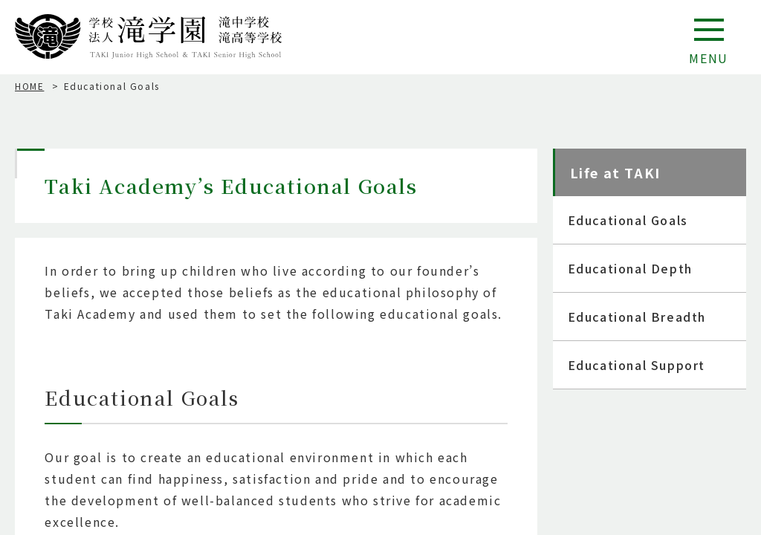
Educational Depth (630, 268)
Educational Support (636, 365)
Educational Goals (628, 220)
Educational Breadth (637, 316)
